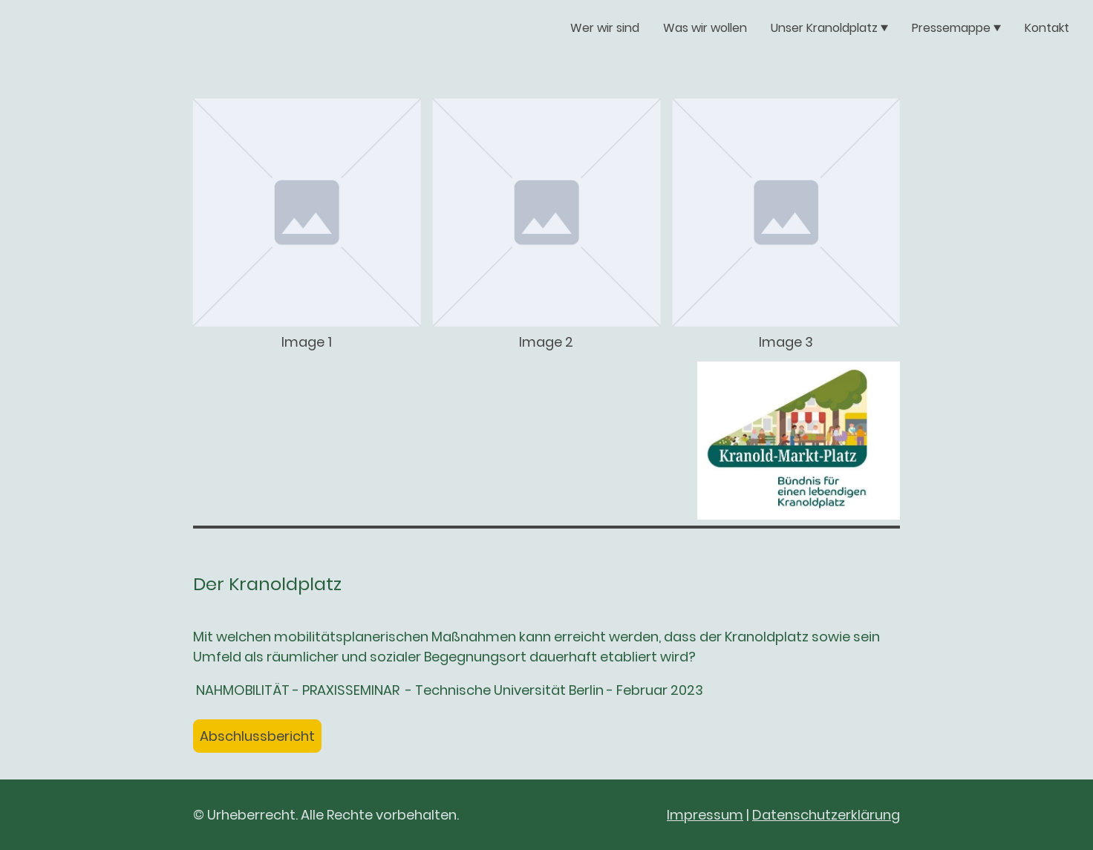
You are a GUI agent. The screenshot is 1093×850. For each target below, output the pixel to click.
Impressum (705, 814)
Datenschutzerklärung (826, 814)
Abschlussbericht (257, 736)
